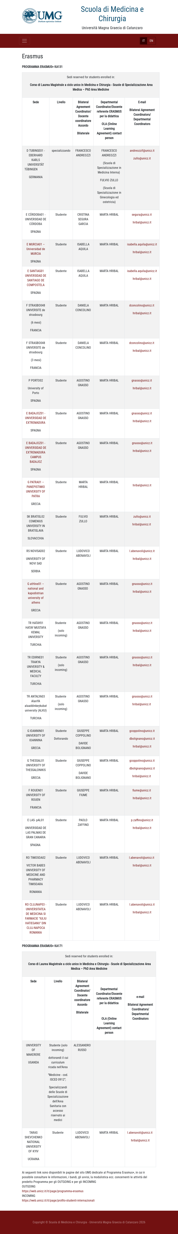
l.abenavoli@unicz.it (142, 551)
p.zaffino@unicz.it (142, 820)
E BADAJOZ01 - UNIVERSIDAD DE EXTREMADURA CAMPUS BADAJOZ (35, 452)
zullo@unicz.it (142, 158)
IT (143, 41)
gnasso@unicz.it (142, 380)
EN (151, 41)
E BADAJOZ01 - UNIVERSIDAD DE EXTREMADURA (35, 417)
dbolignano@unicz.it (142, 738)
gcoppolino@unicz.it (142, 731)
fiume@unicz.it (142, 790)
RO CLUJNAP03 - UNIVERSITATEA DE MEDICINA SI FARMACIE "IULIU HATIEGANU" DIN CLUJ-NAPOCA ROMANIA (35, 918)
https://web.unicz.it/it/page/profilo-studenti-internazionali (58, 1200)
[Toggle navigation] (24, 41)
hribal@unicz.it (142, 222)
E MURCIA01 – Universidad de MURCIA (35, 249)
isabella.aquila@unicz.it (142, 244)
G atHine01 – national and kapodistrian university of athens (35, 593)
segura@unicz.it (142, 214)
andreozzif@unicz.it (142, 150)
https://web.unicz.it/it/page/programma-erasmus (52, 1191)
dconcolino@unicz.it (142, 305)
